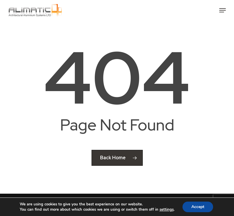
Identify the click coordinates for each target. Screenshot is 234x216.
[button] (222, 10)
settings (167, 209)
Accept (197, 207)
